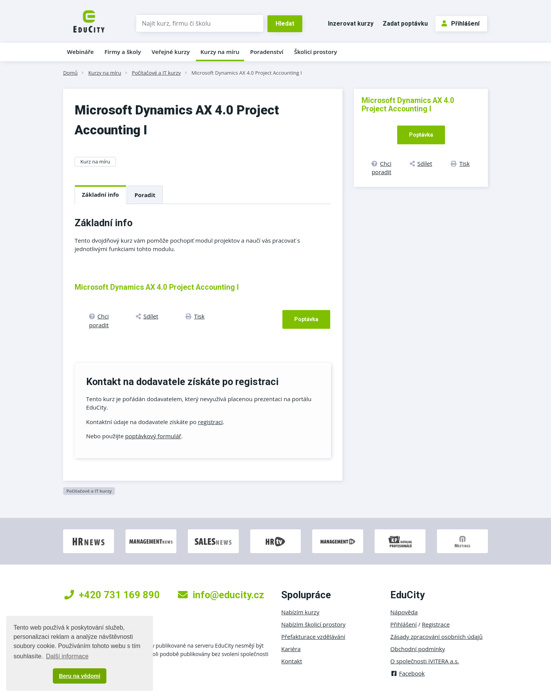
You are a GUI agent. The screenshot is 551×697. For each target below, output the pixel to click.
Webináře (80, 51)
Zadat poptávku (405, 23)
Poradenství (267, 51)
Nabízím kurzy (300, 612)
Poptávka (306, 319)
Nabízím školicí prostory (313, 624)
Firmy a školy (122, 51)
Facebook (407, 673)
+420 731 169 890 (112, 595)
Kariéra (291, 649)
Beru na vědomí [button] (79, 676)
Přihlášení (460, 23)
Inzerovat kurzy (350, 23)
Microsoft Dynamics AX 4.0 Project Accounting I (246, 72)
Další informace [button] (67, 656)
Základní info (100, 194)
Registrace (436, 624)
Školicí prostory (315, 51)
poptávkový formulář (153, 436)
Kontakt (291, 661)
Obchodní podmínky (417, 649)
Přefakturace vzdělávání (313, 636)
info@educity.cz (221, 595)
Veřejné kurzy (171, 51)
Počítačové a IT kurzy (156, 72)
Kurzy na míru (220, 51)
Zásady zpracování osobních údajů (436, 636)
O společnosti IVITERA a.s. (424, 661)
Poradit (145, 195)
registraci (210, 422)
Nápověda (404, 612)
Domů (70, 72)
